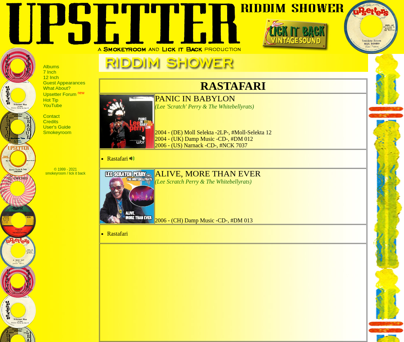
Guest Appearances (64, 83)
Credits (50, 121)
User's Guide (57, 127)
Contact (51, 116)
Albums (51, 66)
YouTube (52, 105)
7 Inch (49, 72)
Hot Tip (50, 100)
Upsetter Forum (60, 94)
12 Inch (51, 77)
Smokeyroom (57, 132)
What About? (56, 88)
